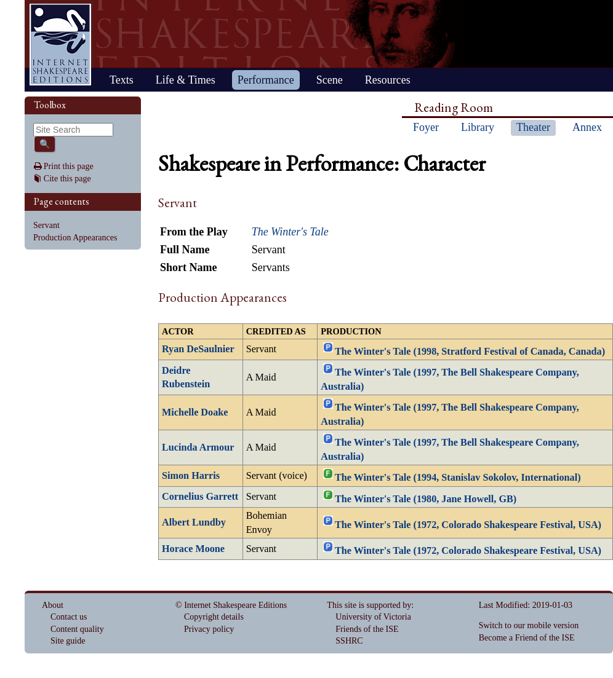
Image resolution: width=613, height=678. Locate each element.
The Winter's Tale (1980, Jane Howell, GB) (425, 498)
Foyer (426, 127)
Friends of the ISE (366, 629)
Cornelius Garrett (200, 496)
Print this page (69, 166)
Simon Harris (191, 475)
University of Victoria (373, 616)
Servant (46, 225)
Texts (122, 80)
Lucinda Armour (198, 447)
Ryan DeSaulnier (198, 349)
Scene (329, 80)
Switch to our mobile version (529, 625)
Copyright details (214, 616)
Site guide (67, 640)
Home (60, 44)
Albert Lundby (194, 522)
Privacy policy (209, 629)
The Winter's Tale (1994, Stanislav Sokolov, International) (458, 477)
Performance (266, 80)
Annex (587, 127)
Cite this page (67, 178)
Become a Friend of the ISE (527, 637)
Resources (388, 80)
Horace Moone (193, 548)
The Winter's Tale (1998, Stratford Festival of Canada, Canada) (470, 351)
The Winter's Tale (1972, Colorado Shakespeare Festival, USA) (468, 524)
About (52, 605)
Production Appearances (75, 237)
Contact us (68, 616)
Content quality (77, 629)
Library (477, 127)
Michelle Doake (195, 412)
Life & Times (185, 80)
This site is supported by (369, 605)
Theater (533, 127)
